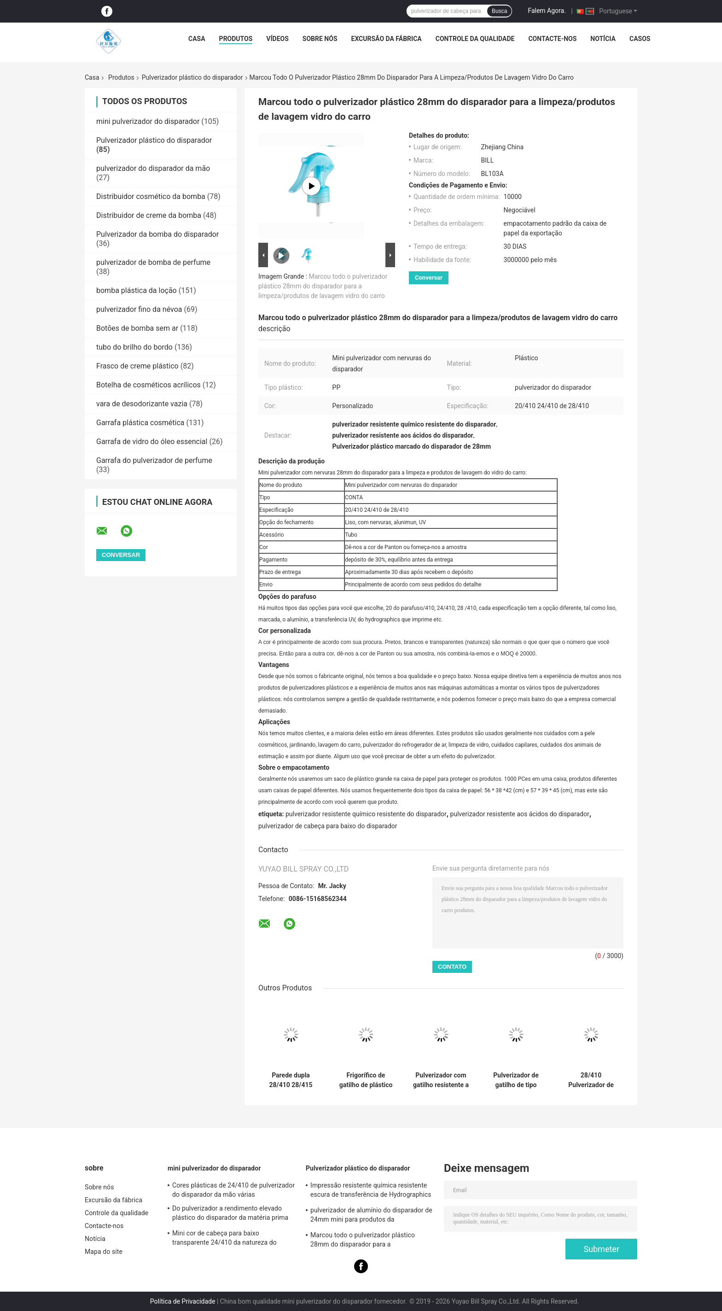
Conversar (429, 277)
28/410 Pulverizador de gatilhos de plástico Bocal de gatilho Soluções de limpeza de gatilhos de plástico (591, 1080)
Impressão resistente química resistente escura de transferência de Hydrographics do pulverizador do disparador (370, 1191)
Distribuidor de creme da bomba (148, 215)
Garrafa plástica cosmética (140, 422)
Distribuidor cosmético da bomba (150, 196)
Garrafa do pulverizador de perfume (154, 460)
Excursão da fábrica (386, 38)
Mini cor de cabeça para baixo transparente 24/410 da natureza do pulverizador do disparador (224, 1239)
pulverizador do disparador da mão (153, 168)
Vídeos (277, 38)
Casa (196, 38)
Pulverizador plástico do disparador (192, 77)
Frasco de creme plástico (137, 366)
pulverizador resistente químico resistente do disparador (366, 814)
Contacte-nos (552, 38)
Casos (639, 38)
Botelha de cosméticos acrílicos (148, 384)
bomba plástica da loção (136, 290)
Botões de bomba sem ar (137, 328)
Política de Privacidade (182, 1301)
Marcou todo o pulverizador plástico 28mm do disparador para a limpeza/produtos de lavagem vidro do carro (322, 286)
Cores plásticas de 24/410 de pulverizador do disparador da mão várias (233, 1190)
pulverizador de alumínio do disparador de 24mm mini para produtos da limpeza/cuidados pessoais (371, 1216)
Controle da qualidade (475, 38)
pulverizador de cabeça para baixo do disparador (327, 826)
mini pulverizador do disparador (147, 121)
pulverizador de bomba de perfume (153, 262)
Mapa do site (103, 1251)
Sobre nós (320, 38)
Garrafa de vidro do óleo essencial (151, 441)
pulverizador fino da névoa (139, 309)
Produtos (236, 38)
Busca (499, 11)
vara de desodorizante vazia (141, 403)
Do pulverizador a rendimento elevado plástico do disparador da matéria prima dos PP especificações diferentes (230, 1214)
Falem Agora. (546, 10)
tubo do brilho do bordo (134, 347)
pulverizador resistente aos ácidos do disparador (519, 814)
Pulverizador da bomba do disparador (157, 234)
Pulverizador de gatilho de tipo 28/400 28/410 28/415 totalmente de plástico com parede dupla (516, 1080)
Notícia (603, 38)
